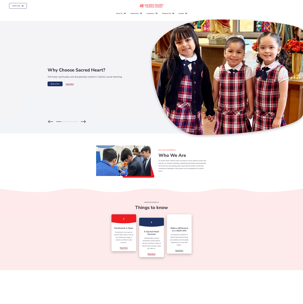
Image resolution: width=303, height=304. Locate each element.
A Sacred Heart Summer (151, 233)
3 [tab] (69, 121)
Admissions (136, 13)
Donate (183, 13)
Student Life (168, 13)
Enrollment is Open (123, 228)
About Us (121, 13)
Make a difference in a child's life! (179, 229)
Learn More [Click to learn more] (70, 84)
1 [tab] (58, 121)
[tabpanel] (76, 77)
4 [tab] (75, 121)
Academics (151, 13)
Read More (124, 248)
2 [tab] (64, 121)
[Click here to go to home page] (151, 6)
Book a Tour (55, 84)
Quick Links (18, 6)
